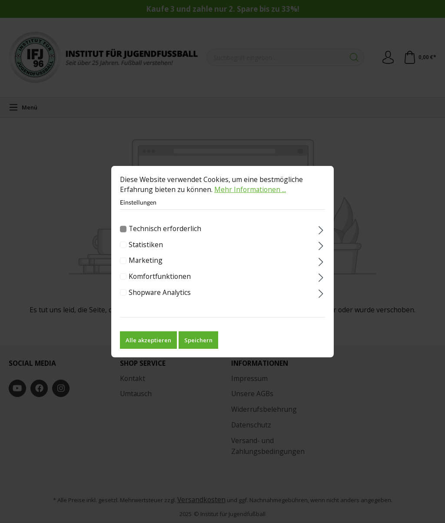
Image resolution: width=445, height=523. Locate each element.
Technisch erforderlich (165, 236)
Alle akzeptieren (148, 347)
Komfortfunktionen (160, 283)
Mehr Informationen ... (250, 197)
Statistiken (146, 252)
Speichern (198, 347)
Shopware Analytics (160, 300)
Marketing (146, 268)
